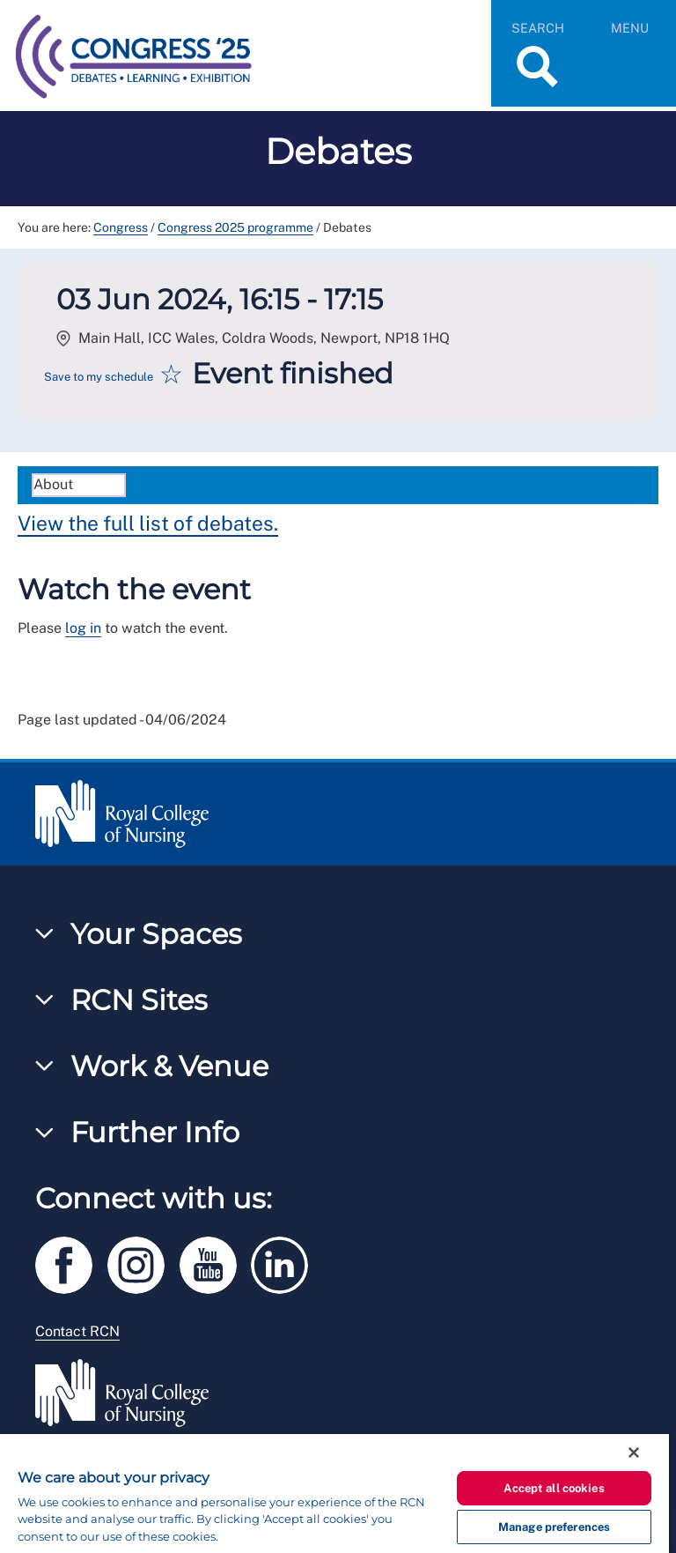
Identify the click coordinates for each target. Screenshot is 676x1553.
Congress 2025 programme (235, 227)
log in (83, 628)
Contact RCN (77, 1331)
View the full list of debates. (148, 523)
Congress (120, 227)
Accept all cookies (553, 1488)
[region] (334, 1493)
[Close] (633, 1452)
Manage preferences (554, 1527)
